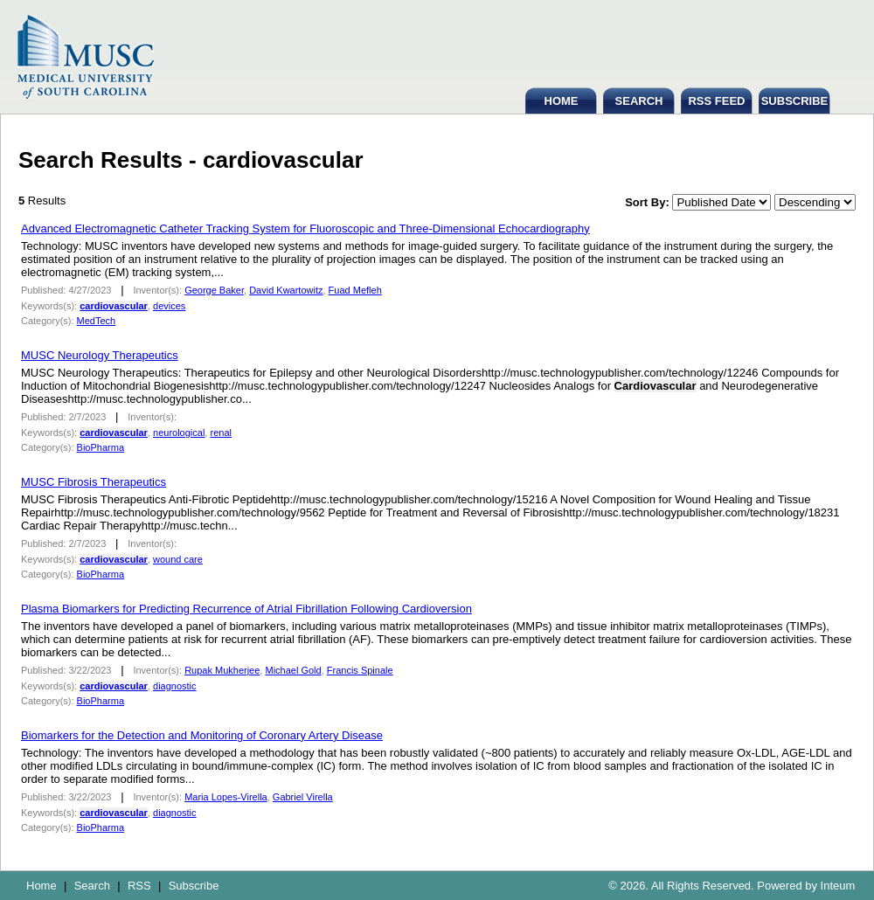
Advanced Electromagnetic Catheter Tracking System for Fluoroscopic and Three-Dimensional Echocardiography (305, 228)
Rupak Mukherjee (222, 670)
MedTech (96, 320)
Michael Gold (293, 670)
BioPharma (100, 447)
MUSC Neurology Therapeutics (99, 355)
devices (169, 306)
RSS (139, 885)
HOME (562, 100)
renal (220, 432)
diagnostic (175, 686)
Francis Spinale (360, 670)
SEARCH (639, 100)
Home (41, 885)
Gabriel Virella (303, 797)
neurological (179, 432)
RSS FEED (716, 100)
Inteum (838, 885)
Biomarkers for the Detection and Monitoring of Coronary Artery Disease (202, 735)
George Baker (214, 290)
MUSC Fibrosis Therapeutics (93, 481)
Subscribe (194, 885)
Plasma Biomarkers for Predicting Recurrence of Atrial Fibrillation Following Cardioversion (246, 608)
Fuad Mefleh (355, 290)
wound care (178, 559)
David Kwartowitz (286, 290)
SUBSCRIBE (795, 100)
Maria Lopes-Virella (225, 797)
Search (92, 885)
